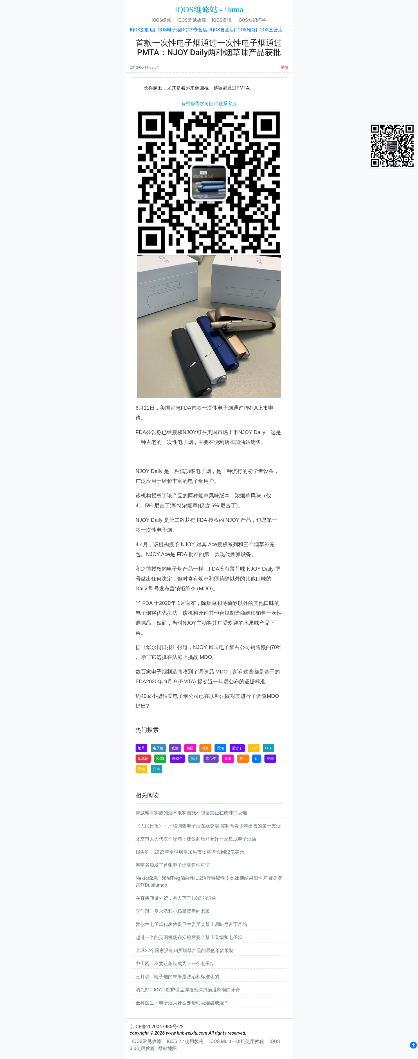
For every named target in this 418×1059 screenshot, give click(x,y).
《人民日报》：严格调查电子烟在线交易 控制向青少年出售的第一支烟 (208, 826)
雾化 (242, 759)
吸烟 (175, 748)
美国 (190, 748)
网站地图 (167, 1048)
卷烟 (194, 759)
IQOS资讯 (222, 20)
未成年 (177, 759)
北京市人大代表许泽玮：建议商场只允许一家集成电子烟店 (196, 839)
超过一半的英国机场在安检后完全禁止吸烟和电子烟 (189, 937)
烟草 (141, 748)
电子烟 (158, 748)
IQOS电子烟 (168, 30)
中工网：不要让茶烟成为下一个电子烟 (175, 963)
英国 (270, 759)
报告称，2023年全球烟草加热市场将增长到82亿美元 (190, 852)
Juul (254, 748)
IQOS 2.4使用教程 (185, 1041)
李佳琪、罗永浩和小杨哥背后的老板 (173, 911)
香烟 (220, 748)
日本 (156, 769)
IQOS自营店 (222, 30)
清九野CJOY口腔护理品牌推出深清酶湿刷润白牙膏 (188, 989)
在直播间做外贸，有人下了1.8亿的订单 (176, 898)
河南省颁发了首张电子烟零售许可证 (173, 865)
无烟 (141, 769)
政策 (227, 759)
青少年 (211, 759)
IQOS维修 (161, 20)
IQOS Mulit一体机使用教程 (236, 1041)
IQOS (160, 759)
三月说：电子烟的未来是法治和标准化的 (177, 976)
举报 (284, 67)
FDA (268, 748)
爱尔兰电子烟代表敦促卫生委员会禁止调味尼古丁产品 (191, 924)
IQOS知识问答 (251, 20)
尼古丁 (237, 748)
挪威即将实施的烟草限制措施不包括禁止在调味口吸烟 (191, 813)
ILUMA (143, 759)
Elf (257, 759)
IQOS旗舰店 (142, 30)
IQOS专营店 (195, 30)
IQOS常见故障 (191, 20)
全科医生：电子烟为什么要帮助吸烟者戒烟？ (182, 1003)
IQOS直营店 (270, 30)
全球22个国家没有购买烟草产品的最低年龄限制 (185, 950)
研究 (205, 748)
